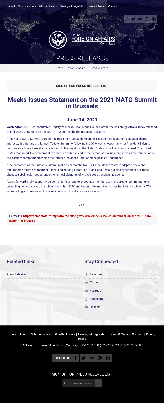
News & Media (97, 6)
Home (59, 68)
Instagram (147, 19)
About (11, 6)
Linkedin (154, 19)
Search (123, 6)
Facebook (128, 19)
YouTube (141, 19)
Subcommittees (27, 6)
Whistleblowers (48, 6)
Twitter (134, 19)
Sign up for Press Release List (82, 86)
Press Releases (82, 58)
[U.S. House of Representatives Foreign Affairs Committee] (82, 39)
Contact (112, 6)
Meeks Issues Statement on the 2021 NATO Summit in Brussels (82, 103)
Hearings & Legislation (72, 6)
